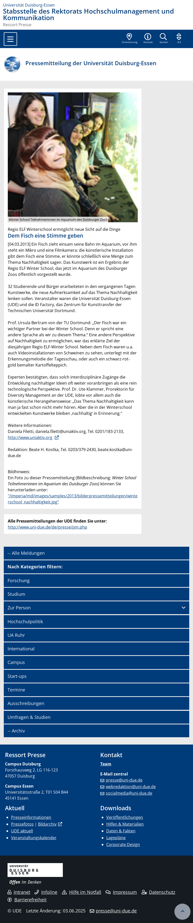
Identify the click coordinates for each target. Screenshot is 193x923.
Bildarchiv (47, 824)
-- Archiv (16, 731)
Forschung (19, 580)
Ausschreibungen (26, 703)
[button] (148, 38)
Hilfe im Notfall (81, 892)
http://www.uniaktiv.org (30, 437)
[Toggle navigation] (10, 39)
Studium (16, 594)
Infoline (45, 892)
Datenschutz (158, 892)
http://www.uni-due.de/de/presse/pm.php (47, 527)
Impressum (121, 892)
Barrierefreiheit (27, 900)
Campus (16, 662)
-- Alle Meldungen (26, 553)
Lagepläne (116, 837)
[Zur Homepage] (96, 5)
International (21, 649)
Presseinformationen (31, 817)
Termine (16, 690)
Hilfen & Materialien (125, 824)
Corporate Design (123, 844)
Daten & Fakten (120, 831)
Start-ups (17, 676)
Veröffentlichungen (124, 817)
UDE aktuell (22, 831)
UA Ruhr (16, 635)
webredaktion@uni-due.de (131, 786)
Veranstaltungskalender (34, 837)
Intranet (19, 892)
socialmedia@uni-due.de (129, 793)
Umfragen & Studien (29, 717)
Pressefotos (22, 824)
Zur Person (19, 608)
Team (105, 764)
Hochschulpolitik (25, 621)
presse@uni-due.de (124, 780)
